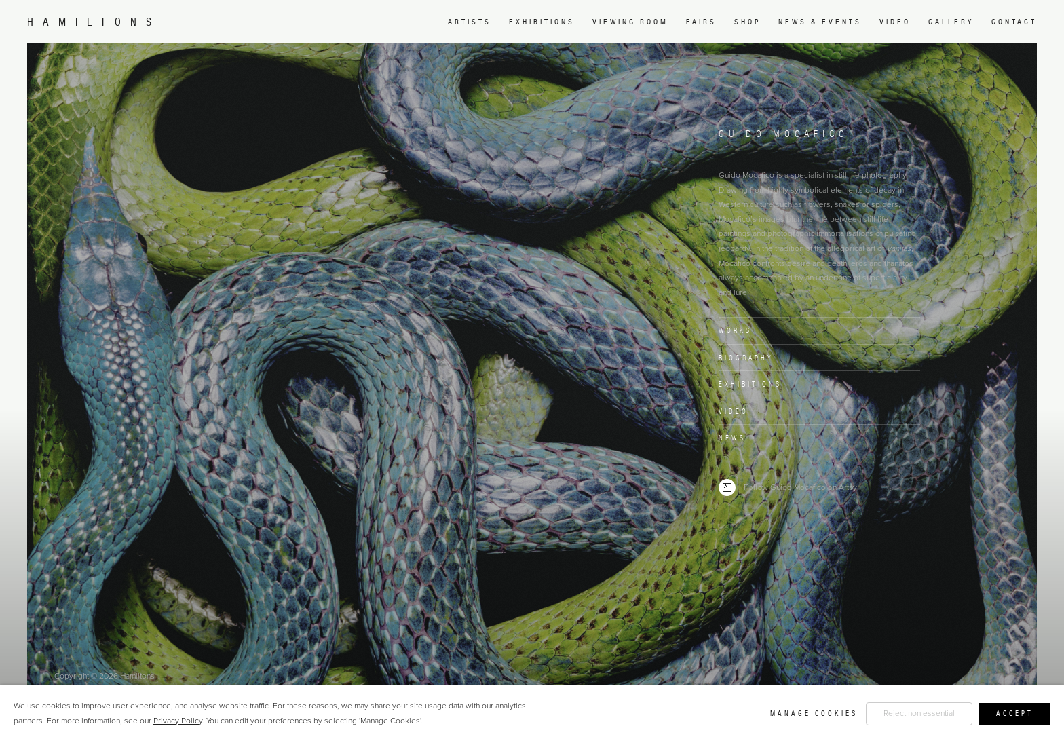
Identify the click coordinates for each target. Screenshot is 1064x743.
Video (733, 411)
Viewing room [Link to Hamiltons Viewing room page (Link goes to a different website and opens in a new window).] (630, 22)
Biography (746, 358)
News (732, 438)
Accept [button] (1014, 713)
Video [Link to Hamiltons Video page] (895, 22)
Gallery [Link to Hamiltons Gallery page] (951, 22)
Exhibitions (750, 384)
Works (735, 330)
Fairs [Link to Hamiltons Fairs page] (701, 22)
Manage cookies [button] (814, 713)
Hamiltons (94, 22)
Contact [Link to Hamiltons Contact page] (1014, 22)
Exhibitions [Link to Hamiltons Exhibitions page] (542, 22)
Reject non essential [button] (919, 713)
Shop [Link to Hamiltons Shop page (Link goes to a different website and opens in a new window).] (747, 22)
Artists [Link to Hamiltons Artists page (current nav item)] (469, 22)
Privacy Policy (177, 720)
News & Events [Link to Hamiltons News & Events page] (820, 22)
